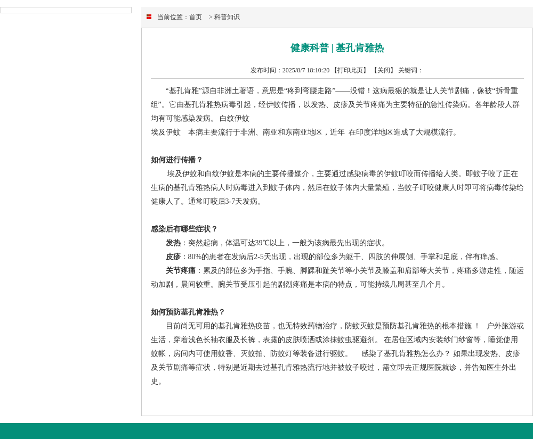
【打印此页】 (350, 70)
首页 (195, 17)
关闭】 (387, 70)
